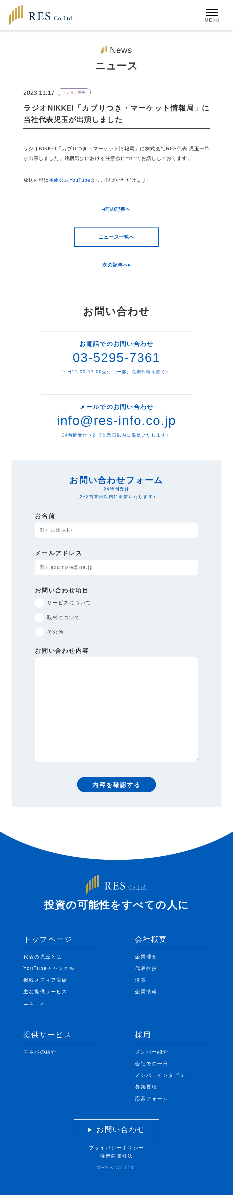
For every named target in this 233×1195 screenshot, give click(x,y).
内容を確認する (116, 785)
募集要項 (146, 1086)
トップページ (48, 939)
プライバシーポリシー (116, 1147)
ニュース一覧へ (116, 237)
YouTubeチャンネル (49, 968)
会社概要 (151, 939)
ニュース (34, 1003)
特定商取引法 (116, 1156)
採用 (143, 1035)
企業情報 (146, 991)
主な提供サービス (45, 991)
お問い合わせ (120, 1129)
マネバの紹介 (39, 1051)
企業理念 (146, 956)
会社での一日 (151, 1063)
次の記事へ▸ (116, 264)
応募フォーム (151, 1098)
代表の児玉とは (42, 956)
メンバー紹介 (151, 1051)
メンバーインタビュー (162, 1075)
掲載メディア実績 (45, 980)
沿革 (140, 980)
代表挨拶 (146, 968)
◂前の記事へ (116, 209)
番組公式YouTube (69, 180)
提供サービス (47, 1035)
